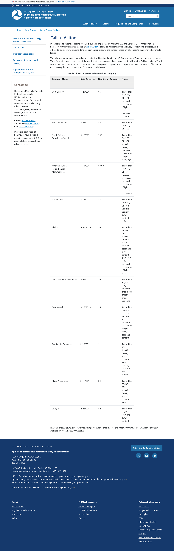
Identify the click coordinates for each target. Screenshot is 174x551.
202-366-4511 (29, 120)
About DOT (144, 506)
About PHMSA (90, 23)
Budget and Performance (150, 510)
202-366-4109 (50, 468)
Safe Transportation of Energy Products (42, 30)
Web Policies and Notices (150, 537)
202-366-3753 (26, 126)
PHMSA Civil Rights (86, 506)
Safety (106, 23)
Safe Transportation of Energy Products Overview (27, 40)
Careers (81, 518)
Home (20, 30)
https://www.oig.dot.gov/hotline (73, 482)
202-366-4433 (18, 462)
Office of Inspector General (150, 529)
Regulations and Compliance (129, 23)
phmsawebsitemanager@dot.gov (58, 487)
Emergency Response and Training (25, 62)
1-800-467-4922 (58, 471)
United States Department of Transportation (32, 5)
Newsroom (154, 10)
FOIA (141, 518)
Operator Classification (24, 53)
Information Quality (147, 522)
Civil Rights (143, 514)
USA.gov (142, 533)
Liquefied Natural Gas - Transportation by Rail (24, 71)
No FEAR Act (144, 526)
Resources (154, 23)
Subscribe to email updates (146, 448)
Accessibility (83, 514)
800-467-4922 (33, 123)
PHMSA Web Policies (87, 510)
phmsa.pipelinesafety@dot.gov (74, 476)
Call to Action (19, 47)
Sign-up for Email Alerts (135, 10)
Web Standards (145, 541)
